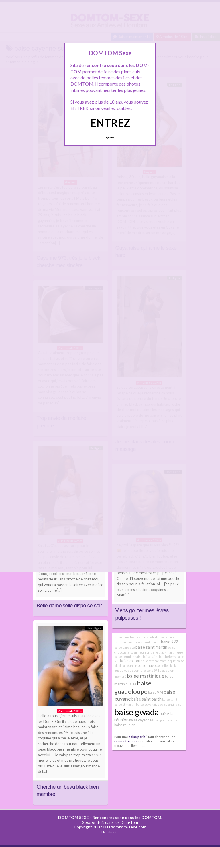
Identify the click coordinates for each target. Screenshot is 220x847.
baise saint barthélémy (159, 656)
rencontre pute (126, 741)
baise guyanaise (147, 704)
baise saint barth (146, 699)
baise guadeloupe (133, 687)
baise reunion (124, 725)
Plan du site (110, 832)
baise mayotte (149, 665)
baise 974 (155, 692)
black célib (148, 637)
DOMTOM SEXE (73, 817)
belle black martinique (167, 652)
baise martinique (145, 676)
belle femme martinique (158, 661)
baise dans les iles (127, 637)
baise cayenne (140, 720)
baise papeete (124, 647)
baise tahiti (170, 699)
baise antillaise (171, 704)
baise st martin (124, 704)
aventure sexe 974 (145, 670)
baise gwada (136, 712)
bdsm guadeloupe (164, 720)
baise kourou (130, 661)
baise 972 (169, 641)
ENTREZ (110, 122)
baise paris (137, 737)
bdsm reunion (140, 652)
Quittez (110, 137)
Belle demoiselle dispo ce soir (69, 605)
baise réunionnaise (128, 656)
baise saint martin (151, 647)
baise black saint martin (143, 642)
